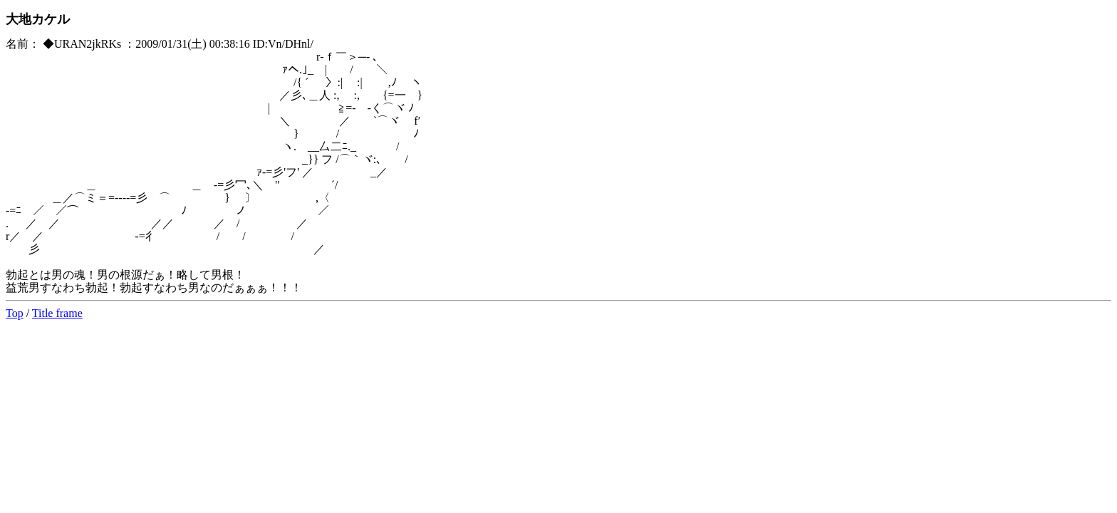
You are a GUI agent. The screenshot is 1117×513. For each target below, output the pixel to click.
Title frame (57, 313)
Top (15, 313)
